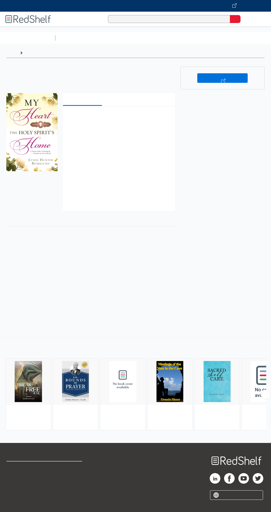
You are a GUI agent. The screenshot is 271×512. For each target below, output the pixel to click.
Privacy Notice (19, 490)
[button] (118, 118)
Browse (32, 52)
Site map (14, 502)
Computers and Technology (151, 37)
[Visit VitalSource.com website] (135, 6)
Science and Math (104, 37)
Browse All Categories (27, 37)
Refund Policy (70, 479)
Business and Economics (205, 37)
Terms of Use (69, 467)
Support (13, 479)
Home (12, 52)
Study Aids (72, 37)
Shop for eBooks (22, 467)
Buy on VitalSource (222, 78)
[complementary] (135, 384)
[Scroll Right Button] (265, 394)
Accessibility (69, 490)
